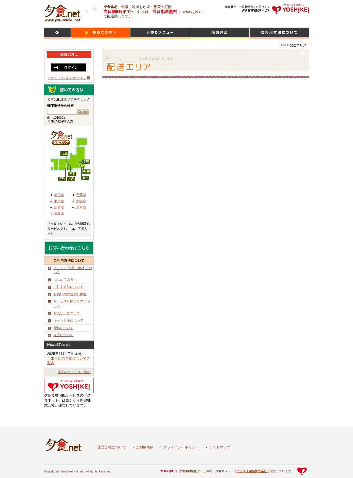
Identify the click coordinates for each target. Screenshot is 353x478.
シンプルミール (219, 33)
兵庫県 (81, 207)
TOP (282, 45)
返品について (63, 335)
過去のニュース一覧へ (74, 372)
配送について (63, 328)
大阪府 (81, 201)
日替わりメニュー (160, 33)
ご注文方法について (68, 287)
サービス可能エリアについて (72, 303)
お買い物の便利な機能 (70, 294)
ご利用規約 (145, 447)
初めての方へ (100, 33)
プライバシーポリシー (181, 447)
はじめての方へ (65, 280)
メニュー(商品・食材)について (73, 270)
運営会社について (111, 447)
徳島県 (59, 214)
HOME (57, 33)
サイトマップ (219, 447)
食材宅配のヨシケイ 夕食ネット (62, 12)
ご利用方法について (279, 33)
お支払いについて (67, 313)
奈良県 (59, 207)
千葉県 (81, 195)
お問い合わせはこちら (69, 248)
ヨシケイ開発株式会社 (252, 471)
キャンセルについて (68, 320)
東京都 (59, 201)
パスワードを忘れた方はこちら (67, 77)
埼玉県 (59, 195)
